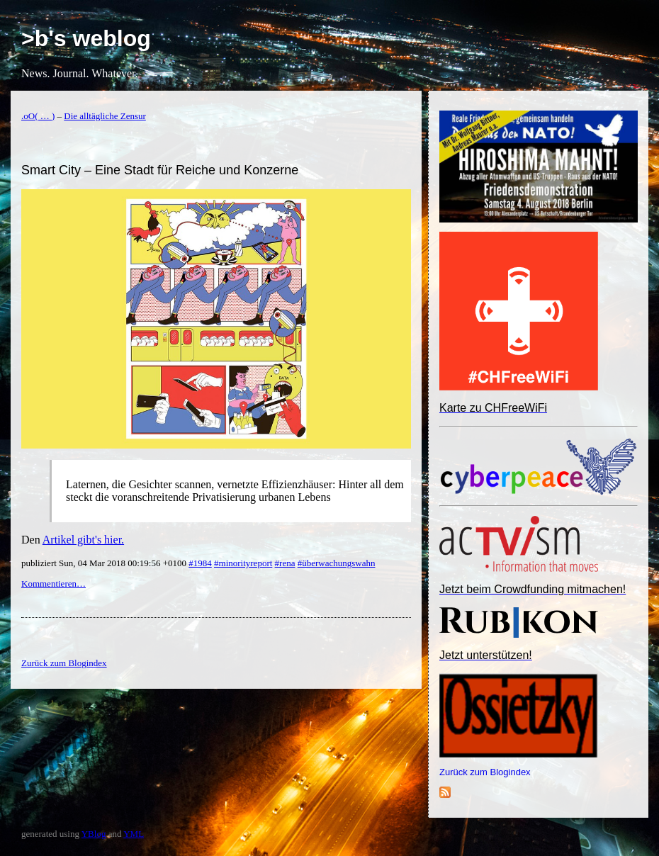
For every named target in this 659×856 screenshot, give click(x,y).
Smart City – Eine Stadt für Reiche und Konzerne (159, 170)
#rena (285, 563)
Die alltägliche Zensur (105, 116)
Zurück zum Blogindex (485, 772)
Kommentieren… (53, 583)
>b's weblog (86, 38)
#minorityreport (243, 563)
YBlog (93, 833)
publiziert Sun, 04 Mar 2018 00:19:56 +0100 (104, 563)
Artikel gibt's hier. (83, 540)
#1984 (200, 563)
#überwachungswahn (337, 563)
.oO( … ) (38, 116)
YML (133, 833)
